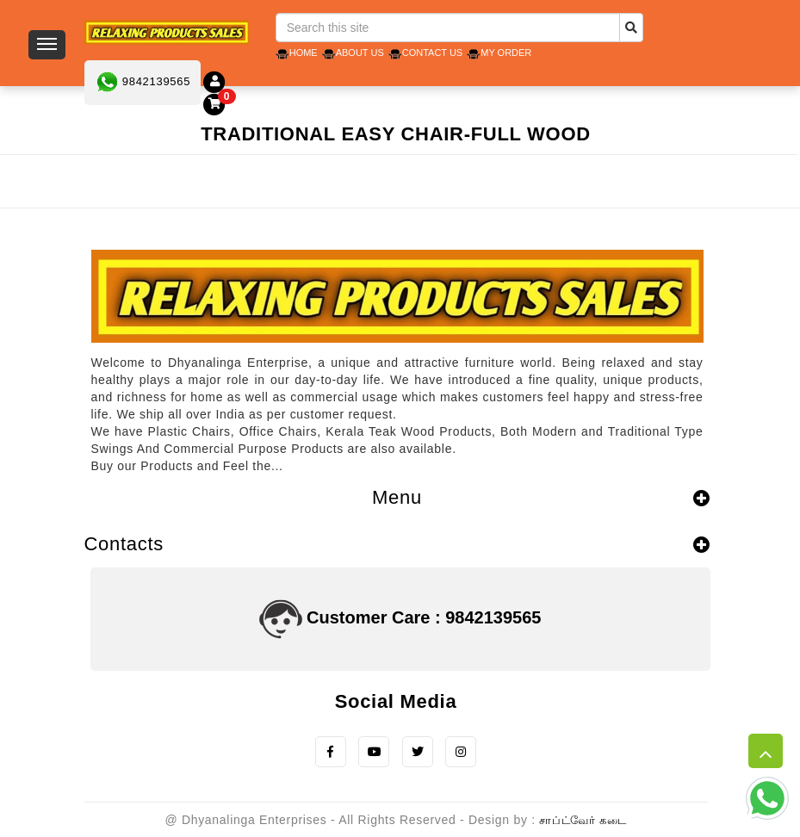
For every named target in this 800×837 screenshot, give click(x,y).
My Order (506, 52)
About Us (360, 52)
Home (303, 52)
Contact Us (432, 52)
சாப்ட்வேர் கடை (582, 820)
